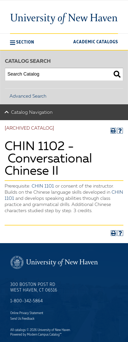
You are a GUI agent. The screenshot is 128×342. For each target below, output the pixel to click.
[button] (22, 42)
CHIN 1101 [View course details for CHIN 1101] (43, 186)
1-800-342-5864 (26, 301)
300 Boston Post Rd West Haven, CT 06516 (33, 287)
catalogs (20, 330)
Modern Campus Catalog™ (44, 334)
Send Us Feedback (22, 318)
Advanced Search (28, 96)
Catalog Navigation (31, 112)
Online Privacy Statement (26, 313)
